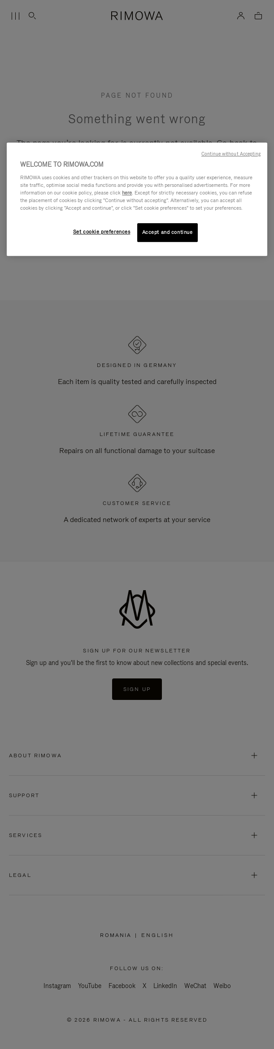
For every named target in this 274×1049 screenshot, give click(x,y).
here (127, 192)
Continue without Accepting (231, 154)
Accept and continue (167, 232)
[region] (137, 199)
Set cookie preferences (101, 231)
